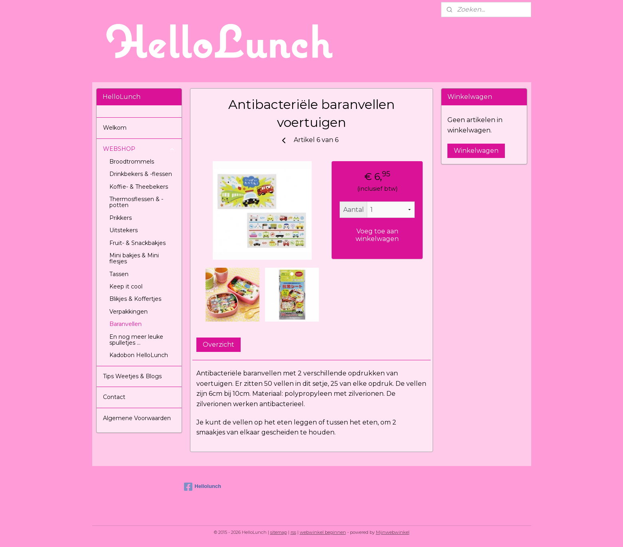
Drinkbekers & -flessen (140, 174)
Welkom (115, 127)
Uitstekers (123, 230)
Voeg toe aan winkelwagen (377, 235)
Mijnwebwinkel (392, 532)
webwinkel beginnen (323, 532)
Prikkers (120, 217)
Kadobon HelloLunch (138, 355)
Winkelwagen (476, 150)
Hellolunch (202, 487)
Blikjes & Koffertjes (135, 298)
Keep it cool (125, 286)
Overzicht (218, 344)
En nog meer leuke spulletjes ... (136, 339)
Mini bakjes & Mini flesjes (134, 258)
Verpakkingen (128, 311)
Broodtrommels (131, 161)
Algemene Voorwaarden (137, 418)
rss (293, 532)
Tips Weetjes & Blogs (132, 376)
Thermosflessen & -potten (136, 202)
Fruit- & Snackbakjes (137, 243)
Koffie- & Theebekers (138, 186)
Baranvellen (125, 324)
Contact (114, 397)
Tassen (119, 274)
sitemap (278, 532)
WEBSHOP (139, 148)
